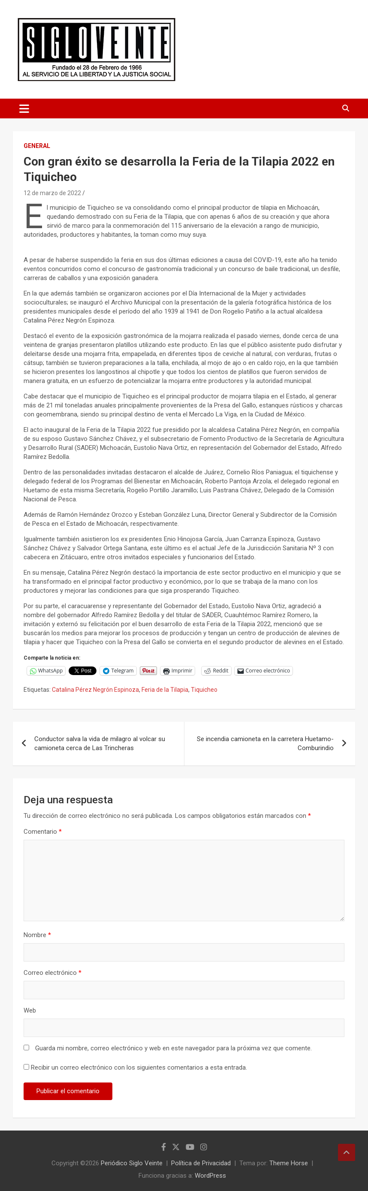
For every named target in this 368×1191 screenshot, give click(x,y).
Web (30, 1010)
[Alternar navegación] (24, 108)
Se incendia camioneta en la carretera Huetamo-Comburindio (265, 743)
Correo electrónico (52, 973)
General (37, 145)
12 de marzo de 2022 (52, 193)
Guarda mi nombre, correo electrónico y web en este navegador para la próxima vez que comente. (173, 1048)
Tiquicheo (204, 689)
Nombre (37, 935)
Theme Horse (288, 1163)
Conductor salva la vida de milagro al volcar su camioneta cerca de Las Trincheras (99, 743)
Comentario (43, 831)
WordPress (210, 1175)
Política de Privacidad (201, 1163)
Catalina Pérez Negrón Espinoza (95, 689)
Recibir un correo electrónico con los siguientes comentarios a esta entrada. (139, 1067)
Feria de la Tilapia (165, 689)
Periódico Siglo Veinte (132, 1163)
